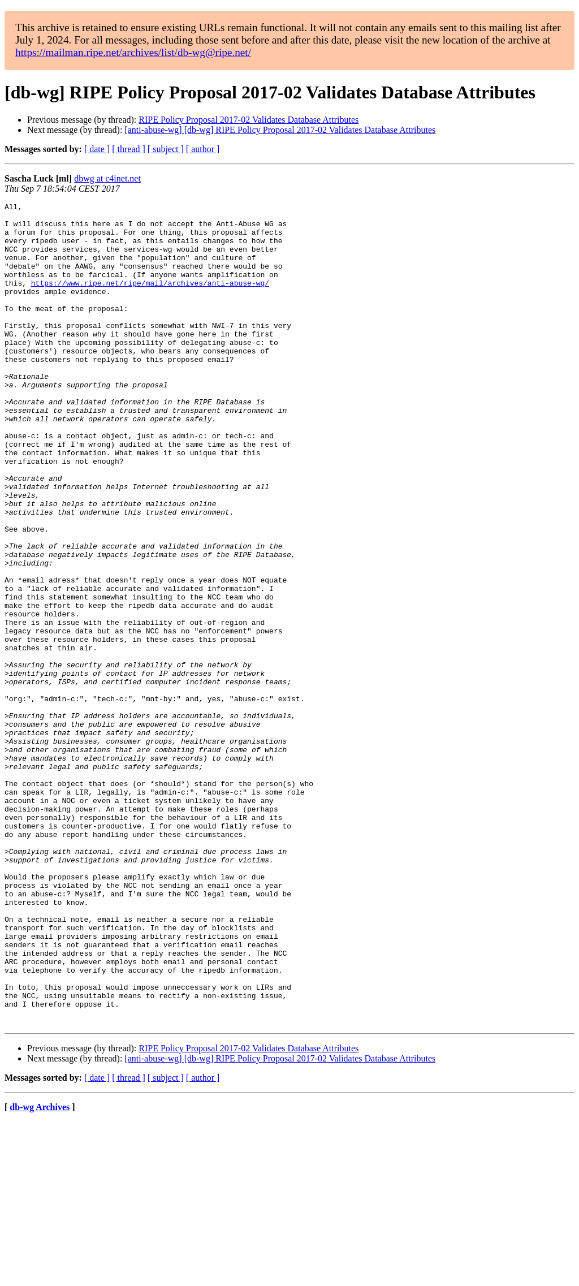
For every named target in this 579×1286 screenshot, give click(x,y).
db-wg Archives (40, 1271)
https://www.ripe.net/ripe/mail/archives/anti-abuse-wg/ (150, 300)
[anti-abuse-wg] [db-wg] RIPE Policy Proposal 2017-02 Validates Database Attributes (279, 130)
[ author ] (203, 149)
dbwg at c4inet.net (107, 178)
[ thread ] (128, 149)
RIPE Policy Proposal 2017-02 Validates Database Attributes (248, 119)
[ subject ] (166, 149)
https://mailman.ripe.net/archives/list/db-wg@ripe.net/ (133, 52)
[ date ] (97, 149)
